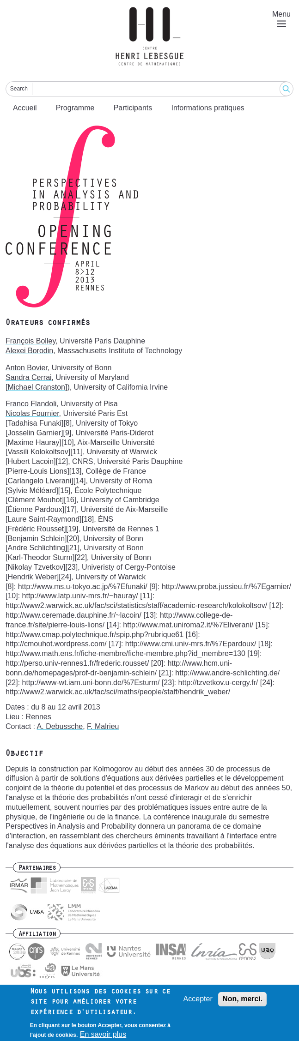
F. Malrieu (103, 726)
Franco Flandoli (31, 404)
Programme (75, 108)
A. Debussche (60, 726)
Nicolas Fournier (32, 413)
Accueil (25, 108)
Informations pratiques (207, 108)
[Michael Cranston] (36, 387)
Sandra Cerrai (29, 377)
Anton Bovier (27, 368)
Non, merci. (242, 1002)
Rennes (38, 717)
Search (19, 88)
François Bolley (30, 341)
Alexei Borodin (29, 351)
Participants (133, 108)
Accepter (198, 1002)
